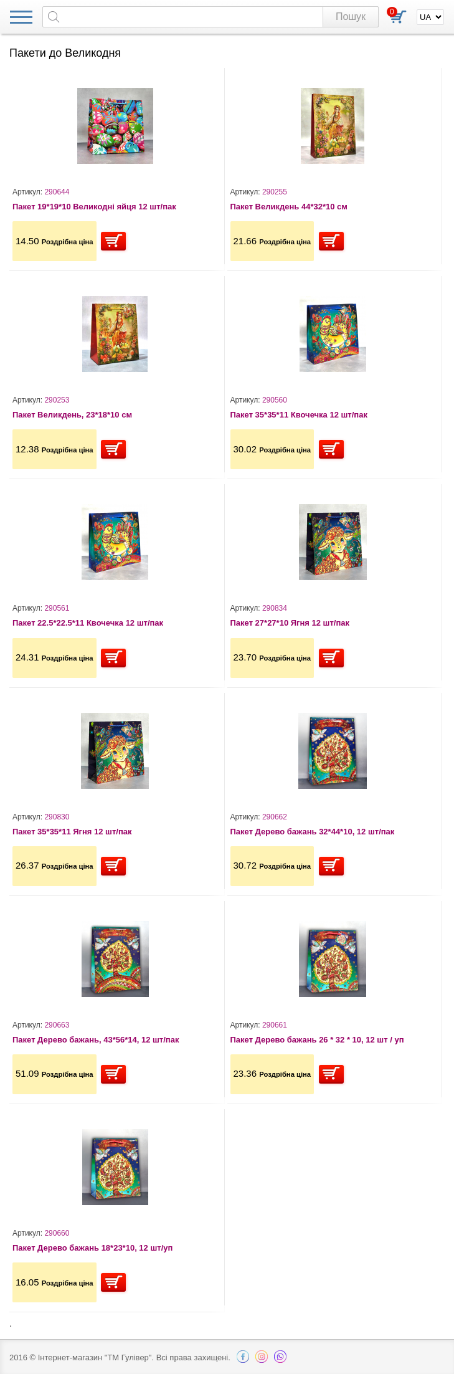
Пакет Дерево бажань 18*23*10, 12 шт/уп (92, 1247)
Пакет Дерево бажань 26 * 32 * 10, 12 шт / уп (317, 1039)
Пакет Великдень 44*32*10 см (289, 206)
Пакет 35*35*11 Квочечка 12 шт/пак (298, 414)
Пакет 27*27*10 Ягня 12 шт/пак (290, 622)
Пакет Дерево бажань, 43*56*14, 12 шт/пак (95, 1039)
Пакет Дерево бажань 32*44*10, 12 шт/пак (312, 831)
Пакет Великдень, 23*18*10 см (72, 414)
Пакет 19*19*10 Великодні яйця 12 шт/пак (94, 206)
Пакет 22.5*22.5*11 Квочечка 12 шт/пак (87, 622)
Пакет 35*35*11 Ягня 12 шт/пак (72, 831)
